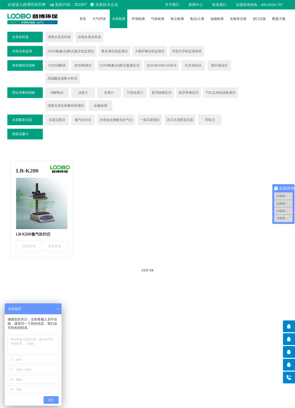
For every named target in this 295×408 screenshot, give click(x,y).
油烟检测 (217, 18)
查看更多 (54, 246)
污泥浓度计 (135, 92)
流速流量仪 (57, 120)
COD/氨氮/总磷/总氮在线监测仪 (71, 51)
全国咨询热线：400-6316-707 (259, 5)
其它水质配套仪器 (180, 120)
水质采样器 (20, 37)
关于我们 (172, 5)
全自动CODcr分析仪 (162, 65)
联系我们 (219, 5)
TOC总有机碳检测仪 (221, 92)
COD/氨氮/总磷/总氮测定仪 (120, 65)
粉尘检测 (177, 18)
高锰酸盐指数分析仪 (62, 78)
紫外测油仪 (219, 65)
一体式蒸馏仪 (150, 120)
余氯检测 (100, 105)
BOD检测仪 (83, 65)
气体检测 (157, 18)
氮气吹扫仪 (83, 120)
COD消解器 (57, 65)
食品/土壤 (197, 18)
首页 (82, 18)
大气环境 (99, 18)
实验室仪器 (238, 18)
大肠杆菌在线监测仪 (150, 51)
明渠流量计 (20, 134)
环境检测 (138, 18)
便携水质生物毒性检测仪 (66, 105)
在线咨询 (28, 246)
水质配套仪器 (22, 120)
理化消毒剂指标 (23, 92)
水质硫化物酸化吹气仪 (116, 120)
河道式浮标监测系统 (187, 51)
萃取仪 (210, 120)
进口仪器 (259, 18)
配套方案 (279, 18)
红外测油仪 (193, 65)
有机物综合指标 (23, 65)
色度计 (109, 92)
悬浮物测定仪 (162, 92)
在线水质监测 (22, 51)
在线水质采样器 (89, 37)
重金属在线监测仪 (114, 51)
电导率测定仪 (188, 92)
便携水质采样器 (59, 37)
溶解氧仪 (57, 92)
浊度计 (83, 92)
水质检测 (118, 18)
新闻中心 (196, 5)
